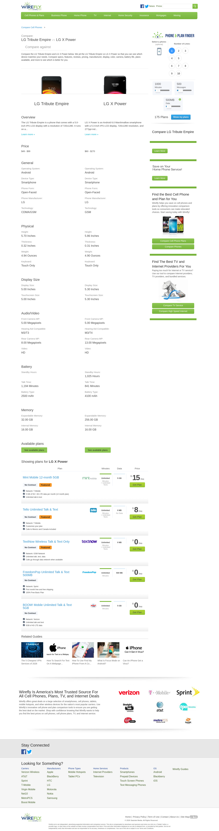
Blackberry (143, 775)
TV (95, 15)
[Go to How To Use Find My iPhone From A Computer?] (83, 650)
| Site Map (184, 812)
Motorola (47, 786)
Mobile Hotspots (72, 772)
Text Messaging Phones (120, 783)
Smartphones (116, 772)
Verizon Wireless (28, 772)
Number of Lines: (182, 44)
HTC (46, 779)
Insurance (144, 15)
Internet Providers (94, 772)
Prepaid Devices (117, 775)
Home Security (125, 15)
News (152, 6)
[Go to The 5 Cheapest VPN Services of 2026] (32, 650)
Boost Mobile (27, 797)
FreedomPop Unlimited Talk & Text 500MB (46, 573)
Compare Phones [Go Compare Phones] (173, 228)
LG (45, 783)
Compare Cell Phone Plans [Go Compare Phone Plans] (173, 222)
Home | (128, 812)
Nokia (46, 790)
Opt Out (193, 812)
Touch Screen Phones (119, 779)
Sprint (23, 779)
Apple (46, 772)
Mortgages (161, 15)
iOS (140, 779)
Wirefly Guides (162, 769)
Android (141, 772)
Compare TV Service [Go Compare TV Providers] (173, 286)
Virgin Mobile (27, 786)
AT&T (23, 775)
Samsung (48, 794)
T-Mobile (25, 783)
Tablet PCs (69, 775)
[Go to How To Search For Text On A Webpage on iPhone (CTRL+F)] (58, 650)
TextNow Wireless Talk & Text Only (46, 541)
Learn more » (28, 134)
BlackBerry (48, 775)
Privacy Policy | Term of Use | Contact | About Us (156, 812)
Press (159, 6)
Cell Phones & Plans (34, 15)
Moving (177, 15)
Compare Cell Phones (31, 27)
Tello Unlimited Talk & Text (40, 509)
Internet (107, 15)
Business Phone (59, 15)
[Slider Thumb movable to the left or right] (158, 72)
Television (91, 775)
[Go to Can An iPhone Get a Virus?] (134, 650)
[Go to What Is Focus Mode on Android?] (108, 650)
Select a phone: (159, 43)
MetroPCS (25, 794)
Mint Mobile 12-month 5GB (41, 477)
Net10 (24, 790)
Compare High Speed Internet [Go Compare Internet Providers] (173, 292)
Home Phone (80, 15)
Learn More (159, 132)
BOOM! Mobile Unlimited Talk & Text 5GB (47, 606)
